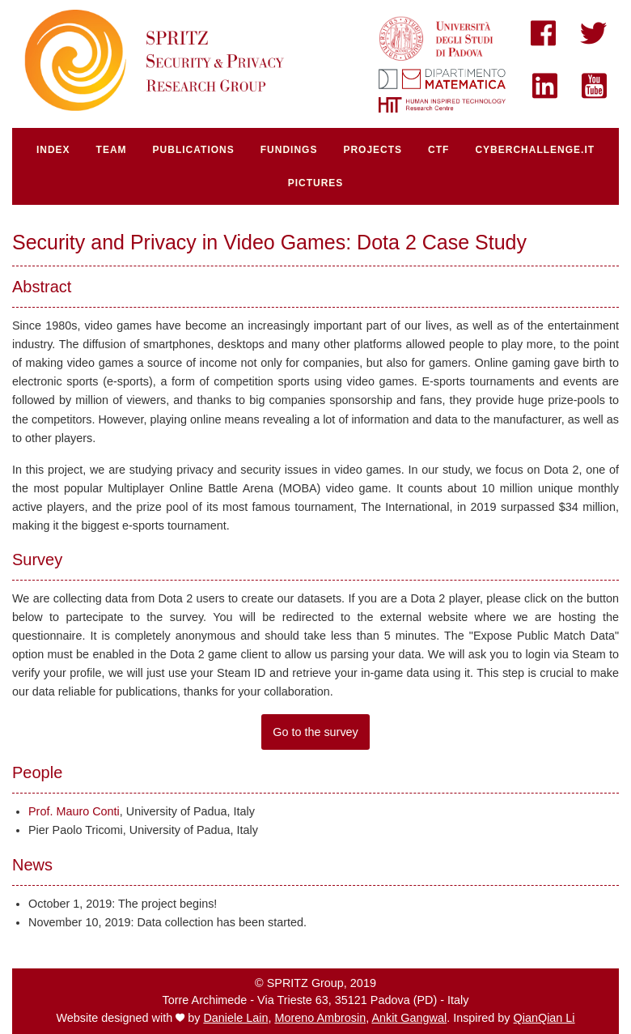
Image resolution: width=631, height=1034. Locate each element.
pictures (316, 183)
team (111, 149)
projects (372, 149)
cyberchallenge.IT (535, 149)
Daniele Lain (235, 1017)
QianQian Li (544, 1017)
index (53, 149)
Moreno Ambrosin (320, 1017)
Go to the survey (315, 732)
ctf (438, 149)
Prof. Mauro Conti (74, 811)
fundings (289, 149)
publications (194, 149)
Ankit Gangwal (409, 1017)
